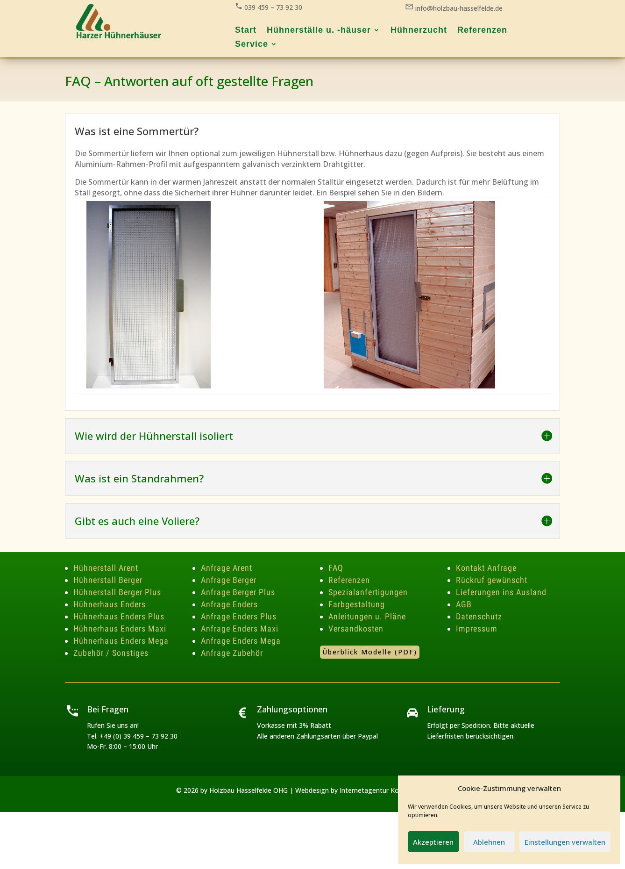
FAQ (335, 568)
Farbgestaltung (356, 604)
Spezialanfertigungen (368, 592)
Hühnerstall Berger (107, 580)
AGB (464, 604)
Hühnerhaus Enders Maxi (119, 628)
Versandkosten (356, 628)
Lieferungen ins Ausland (501, 592)
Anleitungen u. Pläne (367, 616)
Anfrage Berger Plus (238, 592)
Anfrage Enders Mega (241, 641)
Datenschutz (479, 616)
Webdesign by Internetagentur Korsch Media (363, 790)
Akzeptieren (433, 842)
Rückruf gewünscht (491, 580)
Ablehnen (489, 842)
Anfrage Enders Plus (239, 616)
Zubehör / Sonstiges (111, 653)
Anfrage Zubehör (232, 653)
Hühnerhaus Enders (109, 604)
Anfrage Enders (229, 604)
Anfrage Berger (228, 580)
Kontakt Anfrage (486, 568)
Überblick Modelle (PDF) (369, 651)
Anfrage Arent (226, 568)
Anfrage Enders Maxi (239, 628)
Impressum (476, 628)
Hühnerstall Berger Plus (117, 592)
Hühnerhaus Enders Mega (121, 641)
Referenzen (349, 580)
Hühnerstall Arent (105, 568)
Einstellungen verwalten (565, 842)
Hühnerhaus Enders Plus (118, 616)
